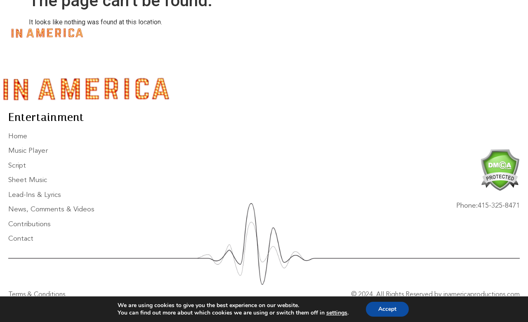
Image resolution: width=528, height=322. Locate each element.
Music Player (148, 27)
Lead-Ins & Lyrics (287, 27)
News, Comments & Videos (371, 27)
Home (108, 27)
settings (336, 313)
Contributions (454, 27)
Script (189, 27)
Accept (387, 309)
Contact (117, 39)
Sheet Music (229, 27)
